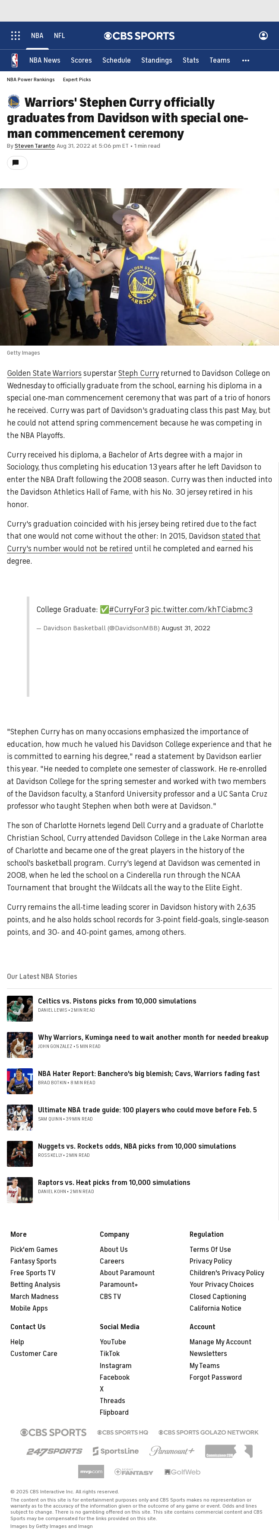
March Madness (34, 1296)
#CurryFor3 (129, 609)
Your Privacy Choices (222, 1284)
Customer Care (33, 1353)
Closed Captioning (218, 1296)
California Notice (215, 1308)
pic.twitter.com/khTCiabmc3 (202, 609)
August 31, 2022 (186, 628)
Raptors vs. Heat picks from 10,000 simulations (114, 1182)
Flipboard (114, 1412)
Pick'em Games (34, 1249)
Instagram (116, 1366)
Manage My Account (220, 1342)
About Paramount (127, 1273)
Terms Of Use (210, 1249)
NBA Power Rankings (31, 79)
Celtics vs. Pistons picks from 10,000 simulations (117, 1001)
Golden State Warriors (44, 373)
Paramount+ (119, 1284)
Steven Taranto (35, 145)
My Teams (205, 1366)
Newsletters (208, 1353)
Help (17, 1342)
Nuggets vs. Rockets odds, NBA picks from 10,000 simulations (137, 1146)
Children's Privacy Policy (227, 1273)
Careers (112, 1261)
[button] (246, 60)
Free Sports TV (33, 1273)
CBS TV (110, 1296)
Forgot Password (216, 1377)
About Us (114, 1249)
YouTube (113, 1342)
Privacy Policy (211, 1261)
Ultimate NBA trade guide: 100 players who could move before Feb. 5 (147, 1110)
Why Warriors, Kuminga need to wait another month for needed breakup (153, 1037)
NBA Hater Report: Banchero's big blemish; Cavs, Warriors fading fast (149, 1074)
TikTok (110, 1353)
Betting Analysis (35, 1284)
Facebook (115, 1377)
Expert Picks (77, 79)
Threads (112, 1401)
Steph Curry (138, 373)
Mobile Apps (29, 1308)
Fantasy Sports (33, 1261)
